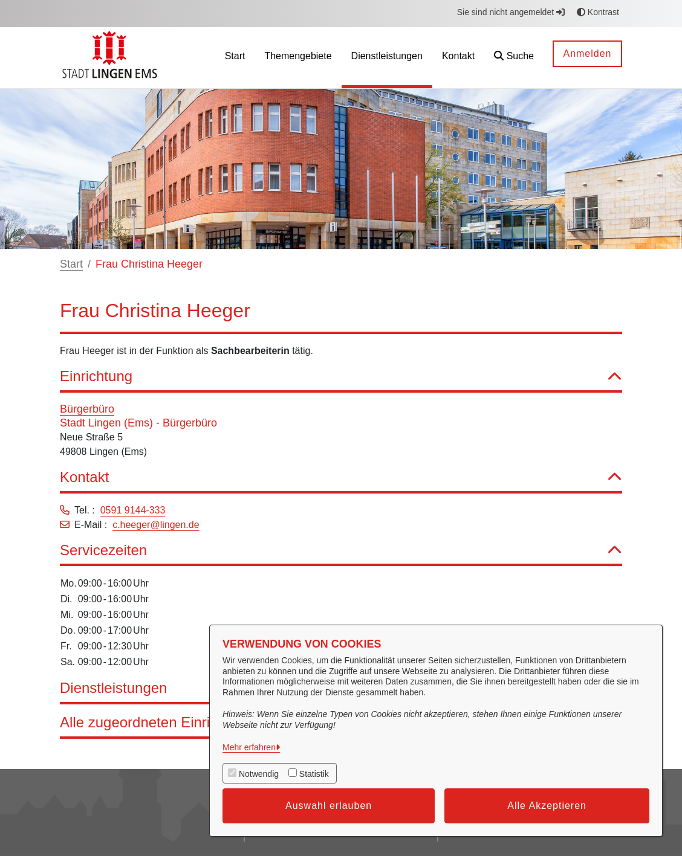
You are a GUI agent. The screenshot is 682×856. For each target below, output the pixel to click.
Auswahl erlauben (328, 805)
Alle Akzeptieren (546, 805)
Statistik (314, 774)
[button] (514, 57)
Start (71, 264)
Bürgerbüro (87, 409)
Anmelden (587, 53)
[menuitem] (235, 57)
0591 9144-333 (133, 510)
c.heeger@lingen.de (155, 525)
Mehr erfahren (249, 747)
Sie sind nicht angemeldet (511, 12)
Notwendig (259, 774)
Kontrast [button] (598, 12)
